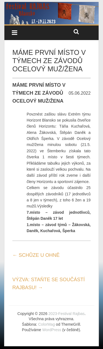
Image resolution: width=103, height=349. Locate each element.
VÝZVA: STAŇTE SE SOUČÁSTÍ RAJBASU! (48, 283)
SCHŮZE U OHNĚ (36, 255)
